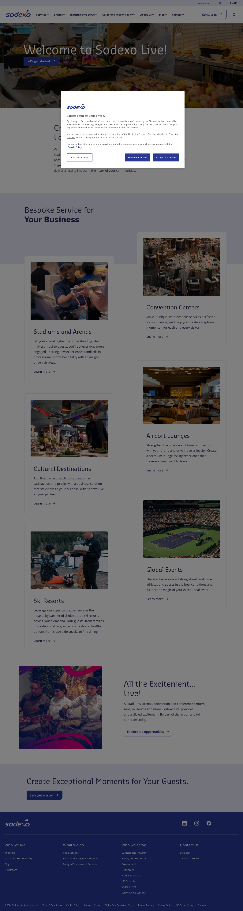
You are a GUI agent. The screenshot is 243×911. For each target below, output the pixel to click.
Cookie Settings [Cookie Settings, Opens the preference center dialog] (79, 157)
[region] (123, 129)
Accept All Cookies (166, 157)
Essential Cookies (137, 157)
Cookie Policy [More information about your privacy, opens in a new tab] (75, 147)
